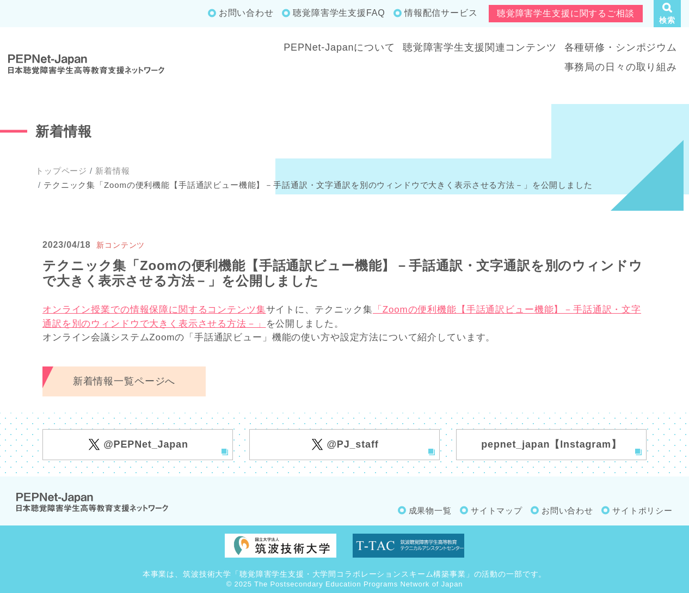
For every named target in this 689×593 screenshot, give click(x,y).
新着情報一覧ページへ (124, 381)
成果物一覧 (430, 510)
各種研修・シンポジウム (620, 47)
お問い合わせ (246, 12)
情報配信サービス (441, 12)
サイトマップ (496, 510)
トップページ (61, 170)
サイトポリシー (642, 510)
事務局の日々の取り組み (620, 67)
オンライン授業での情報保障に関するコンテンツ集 (154, 309)
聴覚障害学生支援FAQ (339, 12)
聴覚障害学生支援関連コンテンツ (480, 47)
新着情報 (112, 170)
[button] (667, 13)
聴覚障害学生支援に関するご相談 (566, 13)
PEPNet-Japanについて (339, 47)
